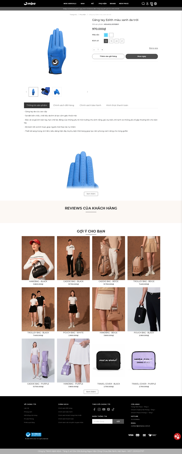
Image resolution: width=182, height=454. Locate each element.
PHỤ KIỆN (102, 3)
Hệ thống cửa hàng (30, 415)
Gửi (118, 421)
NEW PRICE (124, 3)
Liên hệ (26, 408)
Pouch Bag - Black (144, 333)
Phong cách (28, 412)
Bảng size (153, 48)
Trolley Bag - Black (38, 333)
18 (106, 41)
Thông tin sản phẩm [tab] (36, 105)
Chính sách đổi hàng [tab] (63, 105)
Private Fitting (29, 419)
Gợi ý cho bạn (91, 231)
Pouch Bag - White (73, 333)
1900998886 (135, 419)
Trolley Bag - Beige (144, 281)
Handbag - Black (38, 281)
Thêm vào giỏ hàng (108, 56)
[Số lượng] (98, 50)
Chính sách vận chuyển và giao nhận (70, 422)
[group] (57, 51)
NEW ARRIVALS (70, 3)
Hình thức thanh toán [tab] (117, 105)
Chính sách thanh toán (66, 419)
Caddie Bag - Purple (38, 384)
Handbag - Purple (73, 384)
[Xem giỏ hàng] (151, 3)
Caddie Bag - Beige (108, 281)
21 (122, 41)
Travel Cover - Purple (144, 384)
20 (117, 41)
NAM (82, 3)
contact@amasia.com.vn (140, 426)
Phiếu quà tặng (29, 422)
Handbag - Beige (108, 333)
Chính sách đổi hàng (65, 408)
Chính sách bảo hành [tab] (90, 105)
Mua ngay (141, 56)
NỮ (92, 3)
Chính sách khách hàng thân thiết (69, 415)
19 (111, 41)
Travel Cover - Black (108, 384)
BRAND (113, 3)
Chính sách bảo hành (65, 412)
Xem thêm (91, 392)
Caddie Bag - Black (73, 281)
